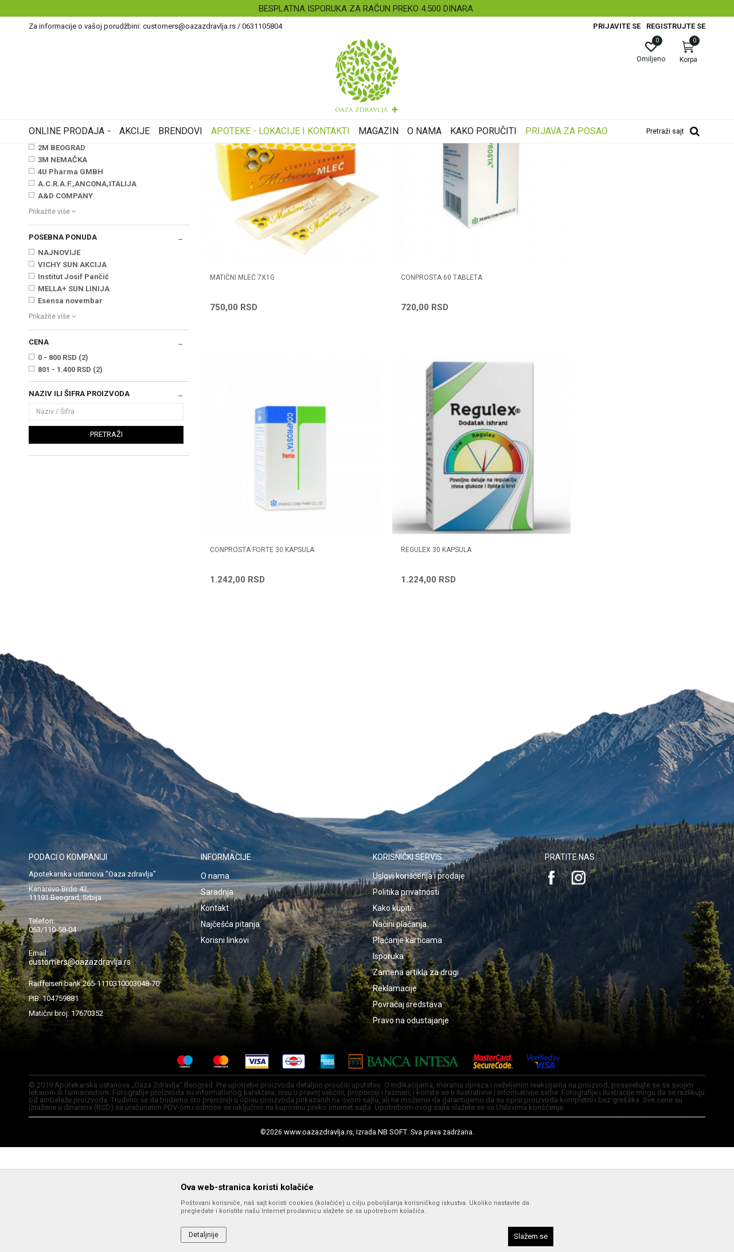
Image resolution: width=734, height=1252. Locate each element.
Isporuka (388, 1061)
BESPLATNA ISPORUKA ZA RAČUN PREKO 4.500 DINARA (366, 8)
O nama (215, 980)
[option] (367, 8)
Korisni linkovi (225, 1045)
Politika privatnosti (406, 996)
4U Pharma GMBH (70, 315)
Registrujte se (675, 26)
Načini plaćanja (400, 1029)
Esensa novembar (70, 444)
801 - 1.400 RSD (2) (70, 512)
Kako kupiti (392, 1013)
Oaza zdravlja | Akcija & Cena (75, 151)
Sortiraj (459, 168)
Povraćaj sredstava (407, 1109)
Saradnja (217, 996)
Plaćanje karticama (407, 1045)
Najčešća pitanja (230, 1029)
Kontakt (215, 1013)
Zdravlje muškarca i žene (74, 217)
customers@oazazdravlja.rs (80, 1066)
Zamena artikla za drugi (416, 1077)
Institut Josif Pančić (73, 420)
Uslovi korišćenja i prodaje (419, 980)
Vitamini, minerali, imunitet (76, 205)
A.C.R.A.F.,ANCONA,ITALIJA (87, 327)
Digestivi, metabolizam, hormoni (85, 229)
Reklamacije (395, 1093)
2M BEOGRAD (61, 291)
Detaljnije (203, 1235)
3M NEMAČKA (62, 303)
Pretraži (106, 577)
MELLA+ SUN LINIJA (74, 432)
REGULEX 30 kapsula (245, 655)
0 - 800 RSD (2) (63, 500)
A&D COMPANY (65, 339)
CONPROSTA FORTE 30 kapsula (606, 402)
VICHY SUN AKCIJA (72, 408)
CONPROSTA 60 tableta (422, 402)
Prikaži (558, 168)
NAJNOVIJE (59, 396)
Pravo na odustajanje (411, 1125)
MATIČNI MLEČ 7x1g (242, 402)
